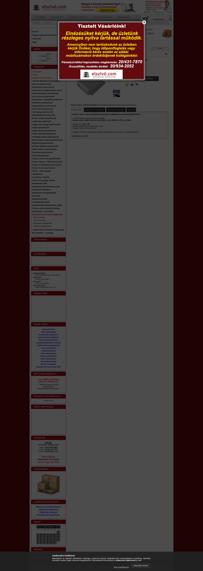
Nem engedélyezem (121, 567)
